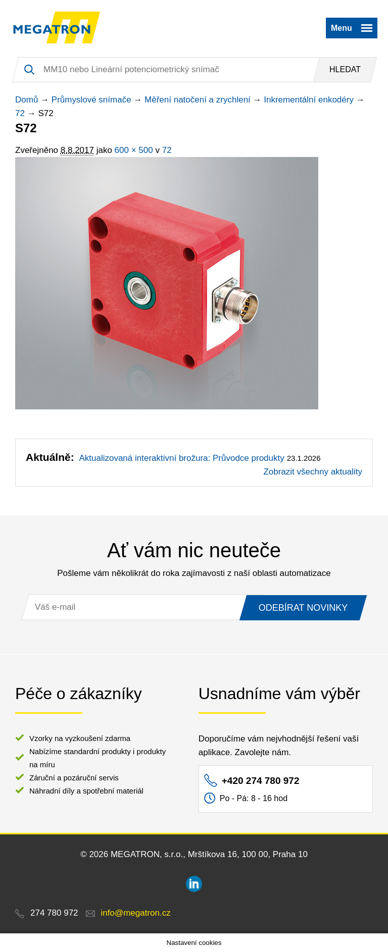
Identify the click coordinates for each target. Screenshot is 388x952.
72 (20, 113)
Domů (26, 99)
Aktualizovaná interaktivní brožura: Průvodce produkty (181, 458)
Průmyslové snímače (91, 99)
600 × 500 (134, 150)
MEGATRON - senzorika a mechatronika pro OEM (57, 27)
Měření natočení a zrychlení (197, 99)
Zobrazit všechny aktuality (312, 472)
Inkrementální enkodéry (309, 99)
